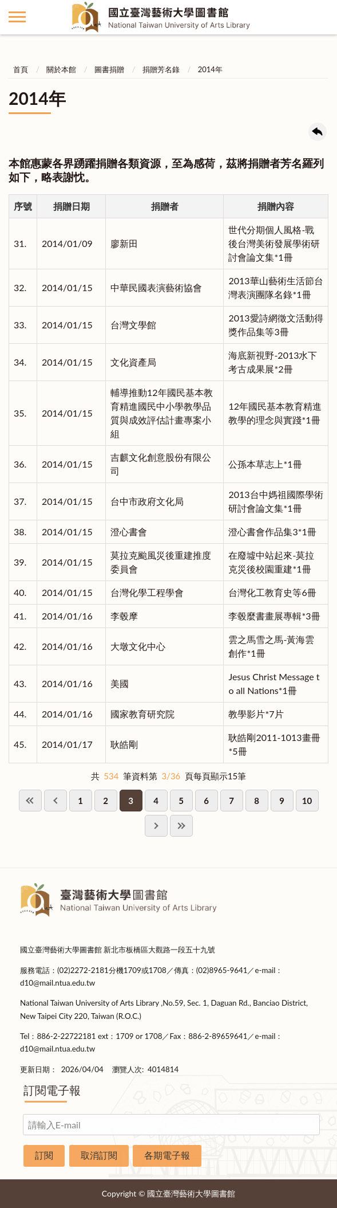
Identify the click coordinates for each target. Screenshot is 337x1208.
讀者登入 (320, 17)
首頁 (20, 69)
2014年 (210, 69)
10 (307, 800)
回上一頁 (317, 132)
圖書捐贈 (109, 69)
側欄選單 (17, 16)
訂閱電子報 (52, 1090)
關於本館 (61, 69)
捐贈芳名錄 (161, 69)
